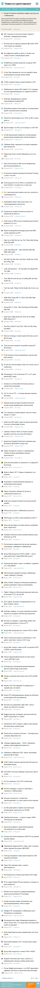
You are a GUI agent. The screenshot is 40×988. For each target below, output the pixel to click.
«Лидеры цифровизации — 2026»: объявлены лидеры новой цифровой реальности (19, 744)
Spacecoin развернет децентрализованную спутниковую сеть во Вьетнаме (18, 828)
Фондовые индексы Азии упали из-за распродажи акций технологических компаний (21, 109)
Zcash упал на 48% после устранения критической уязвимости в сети (21, 222)
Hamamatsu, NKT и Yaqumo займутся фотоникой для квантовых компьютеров (21, 725)
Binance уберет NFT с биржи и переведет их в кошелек (20, 473)
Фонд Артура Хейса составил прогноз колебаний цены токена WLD (21, 526)
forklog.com (16, 29)
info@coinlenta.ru (7, 978)
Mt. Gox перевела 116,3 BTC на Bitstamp (18, 781)
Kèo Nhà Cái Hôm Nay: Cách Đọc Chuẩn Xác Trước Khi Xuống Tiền (21, 260)
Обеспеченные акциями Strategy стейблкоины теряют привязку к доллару (20, 574)
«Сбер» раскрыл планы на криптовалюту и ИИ (20, 82)
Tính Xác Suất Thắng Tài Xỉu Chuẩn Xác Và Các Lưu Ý (21, 289)
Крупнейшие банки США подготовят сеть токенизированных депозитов (18, 203)
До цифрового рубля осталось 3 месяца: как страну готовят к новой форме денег (19, 54)
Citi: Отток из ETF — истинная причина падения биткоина (20, 394)
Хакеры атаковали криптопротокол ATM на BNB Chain (20, 677)
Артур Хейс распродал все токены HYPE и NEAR (20, 630)
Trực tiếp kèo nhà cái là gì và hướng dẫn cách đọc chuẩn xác (21, 279)
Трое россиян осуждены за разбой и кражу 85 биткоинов (20, 346)
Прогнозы (23, 9)
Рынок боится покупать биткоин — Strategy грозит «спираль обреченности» (21, 734)
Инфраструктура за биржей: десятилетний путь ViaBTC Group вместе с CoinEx (20, 715)
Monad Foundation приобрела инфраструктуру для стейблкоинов (21, 14)
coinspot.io (16, 477)
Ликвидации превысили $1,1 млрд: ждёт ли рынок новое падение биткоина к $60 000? (21, 847)
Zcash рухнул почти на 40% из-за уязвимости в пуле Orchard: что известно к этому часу (20, 184)
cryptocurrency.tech (19, 67)
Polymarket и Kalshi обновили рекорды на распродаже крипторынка (18, 483)
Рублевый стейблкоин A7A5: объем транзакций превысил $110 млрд (20, 754)
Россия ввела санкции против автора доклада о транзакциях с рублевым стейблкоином (20, 545)
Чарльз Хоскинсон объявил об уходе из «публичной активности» (17, 492)
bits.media (17, 77)
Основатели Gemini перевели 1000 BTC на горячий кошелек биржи (21, 837)
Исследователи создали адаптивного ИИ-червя (20, 875)
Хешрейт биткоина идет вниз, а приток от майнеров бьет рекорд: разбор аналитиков (19, 960)
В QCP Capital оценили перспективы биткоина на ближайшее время (21, 763)
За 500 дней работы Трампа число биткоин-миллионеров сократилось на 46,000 (19, 809)
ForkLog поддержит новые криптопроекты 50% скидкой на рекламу (20, 857)
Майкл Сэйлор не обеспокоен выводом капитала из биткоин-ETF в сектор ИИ (21, 593)
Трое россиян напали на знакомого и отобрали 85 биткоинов (21, 464)
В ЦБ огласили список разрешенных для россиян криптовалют (20, 356)
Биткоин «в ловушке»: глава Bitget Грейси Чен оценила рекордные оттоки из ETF (20, 622)
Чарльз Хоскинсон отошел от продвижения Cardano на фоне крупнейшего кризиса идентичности (19, 453)
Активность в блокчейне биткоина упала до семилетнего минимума (19, 385)
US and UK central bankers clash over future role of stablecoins (21, 366)
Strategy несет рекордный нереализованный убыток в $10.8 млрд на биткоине (19, 667)
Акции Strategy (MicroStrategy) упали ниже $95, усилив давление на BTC (20, 231)
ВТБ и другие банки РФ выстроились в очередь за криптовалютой (21, 883)
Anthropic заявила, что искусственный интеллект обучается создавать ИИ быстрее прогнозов (20, 612)
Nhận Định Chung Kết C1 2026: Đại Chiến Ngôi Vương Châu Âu (19, 299)
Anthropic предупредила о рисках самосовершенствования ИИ (15, 100)
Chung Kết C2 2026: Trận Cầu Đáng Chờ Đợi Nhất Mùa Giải (21, 308)
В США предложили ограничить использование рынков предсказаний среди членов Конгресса (20, 136)
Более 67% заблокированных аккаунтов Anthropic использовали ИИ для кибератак (21, 696)
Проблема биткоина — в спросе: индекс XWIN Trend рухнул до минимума (20, 818)
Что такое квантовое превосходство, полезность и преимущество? (21, 193)
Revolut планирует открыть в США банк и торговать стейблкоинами (18, 790)
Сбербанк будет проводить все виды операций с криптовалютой (21, 145)
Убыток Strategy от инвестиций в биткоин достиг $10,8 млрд (21, 337)
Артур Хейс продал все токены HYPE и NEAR (19, 951)
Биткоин (15, 9)
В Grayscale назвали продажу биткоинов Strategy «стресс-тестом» (21, 174)
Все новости (6, 9)
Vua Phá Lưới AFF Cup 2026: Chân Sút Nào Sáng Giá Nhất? (20, 327)
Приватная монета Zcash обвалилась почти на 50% (20, 155)
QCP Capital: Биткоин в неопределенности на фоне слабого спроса (19, 603)
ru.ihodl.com (18, 369)
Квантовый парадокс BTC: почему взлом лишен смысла (20, 943)
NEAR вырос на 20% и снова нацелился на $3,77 (20, 518)
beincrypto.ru (17, 39)
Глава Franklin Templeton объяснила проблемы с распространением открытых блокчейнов (20, 583)
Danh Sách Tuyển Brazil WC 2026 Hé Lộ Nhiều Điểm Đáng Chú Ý (19, 318)
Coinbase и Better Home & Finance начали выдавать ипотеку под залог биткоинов (18, 433)
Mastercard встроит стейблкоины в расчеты (19, 510)
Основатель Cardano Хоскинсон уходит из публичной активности (18, 212)
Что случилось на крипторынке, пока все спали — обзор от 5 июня (21, 413)
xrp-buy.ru (17, 94)
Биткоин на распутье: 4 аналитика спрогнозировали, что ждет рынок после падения (21, 799)
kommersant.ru (18, 113)
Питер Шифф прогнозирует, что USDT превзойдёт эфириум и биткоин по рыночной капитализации (21, 969)
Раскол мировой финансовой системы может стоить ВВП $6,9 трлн (19, 658)
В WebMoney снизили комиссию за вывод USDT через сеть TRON (20, 64)
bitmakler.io (18, 245)
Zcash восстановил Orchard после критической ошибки (20, 502)
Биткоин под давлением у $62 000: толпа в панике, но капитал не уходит (19, 706)
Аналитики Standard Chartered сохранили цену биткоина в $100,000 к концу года (20, 442)
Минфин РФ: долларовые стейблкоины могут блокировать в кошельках (19, 912)
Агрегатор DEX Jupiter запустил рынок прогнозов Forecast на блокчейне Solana (21, 423)
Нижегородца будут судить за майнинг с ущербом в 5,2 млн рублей (21, 564)
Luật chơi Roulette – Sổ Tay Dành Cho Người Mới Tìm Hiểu (21, 270)
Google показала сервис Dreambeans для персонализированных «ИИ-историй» (18, 902)
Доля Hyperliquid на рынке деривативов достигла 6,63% (21, 933)
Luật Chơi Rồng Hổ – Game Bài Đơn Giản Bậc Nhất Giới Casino (19, 251)
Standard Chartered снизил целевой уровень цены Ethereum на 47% (21, 536)
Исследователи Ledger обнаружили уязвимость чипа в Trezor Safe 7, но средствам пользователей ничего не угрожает (21, 922)
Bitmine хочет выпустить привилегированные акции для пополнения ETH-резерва (19, 893)
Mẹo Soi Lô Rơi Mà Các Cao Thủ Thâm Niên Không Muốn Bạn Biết (21, 241)
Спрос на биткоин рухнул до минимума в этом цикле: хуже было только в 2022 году (20, 639)
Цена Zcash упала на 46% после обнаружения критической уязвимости (19, 164)
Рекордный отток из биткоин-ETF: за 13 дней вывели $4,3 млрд (20, 375)
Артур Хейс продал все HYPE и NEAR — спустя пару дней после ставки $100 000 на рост (20, 555)
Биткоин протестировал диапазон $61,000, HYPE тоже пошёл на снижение (21, 45)
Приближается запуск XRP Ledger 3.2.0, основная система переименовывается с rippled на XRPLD (21, 90)
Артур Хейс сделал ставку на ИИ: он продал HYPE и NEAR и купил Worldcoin (21, 648)
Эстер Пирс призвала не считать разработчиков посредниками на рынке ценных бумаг (20, 73)
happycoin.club (18, 48)
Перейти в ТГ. (31, 984)
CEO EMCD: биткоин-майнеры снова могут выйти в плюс (21, 773)
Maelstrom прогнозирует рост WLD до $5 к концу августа (21, 119)
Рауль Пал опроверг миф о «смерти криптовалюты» (16, 866)
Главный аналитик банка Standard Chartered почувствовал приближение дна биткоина (19, 404)
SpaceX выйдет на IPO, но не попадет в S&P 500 (21, 128)
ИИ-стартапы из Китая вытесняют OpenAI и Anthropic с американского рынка (19, 35)
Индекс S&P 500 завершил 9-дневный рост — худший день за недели (20, 686)
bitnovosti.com (17, 467)
